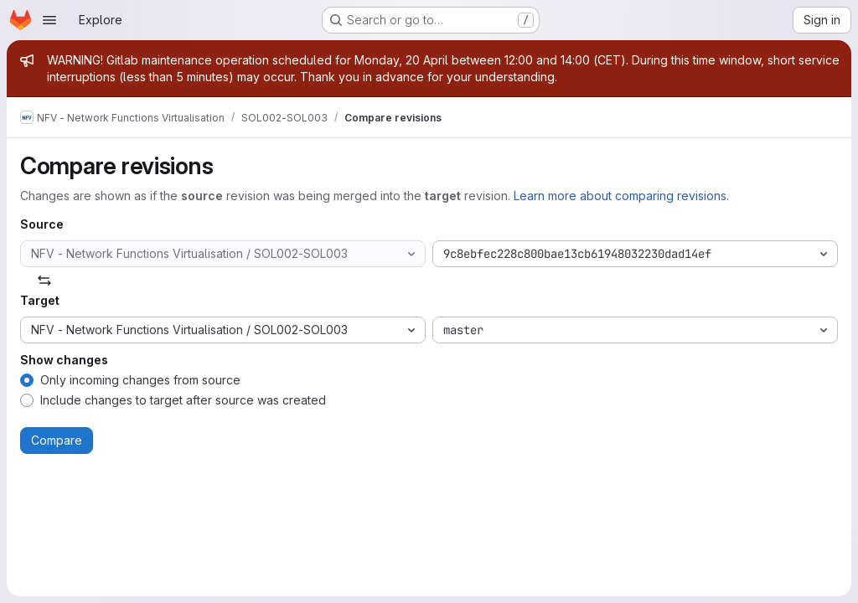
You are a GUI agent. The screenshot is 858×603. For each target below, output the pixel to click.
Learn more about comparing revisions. (621, 195)
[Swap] (44, 280)
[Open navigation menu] (49, 20)
